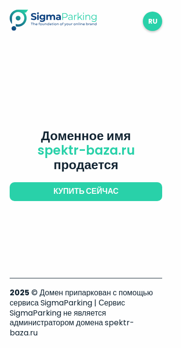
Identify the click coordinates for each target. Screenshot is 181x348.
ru (152, 21)
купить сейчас (86, 191)
